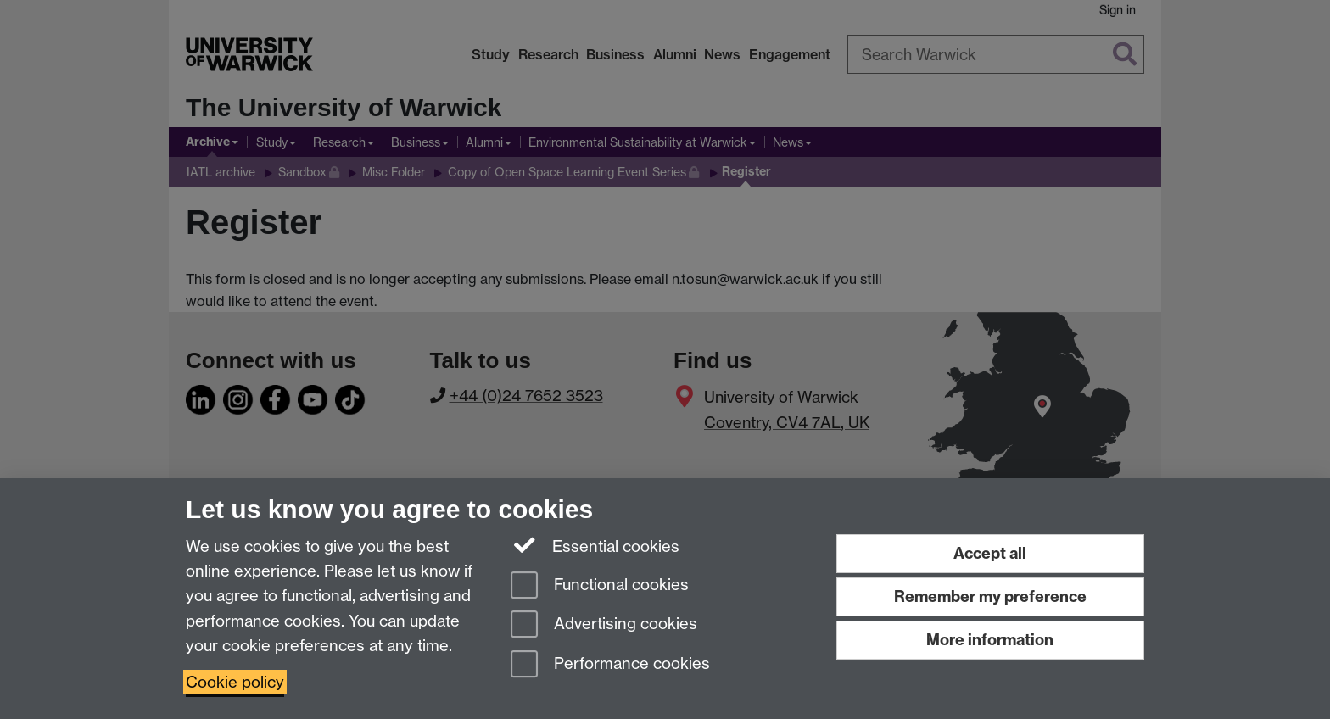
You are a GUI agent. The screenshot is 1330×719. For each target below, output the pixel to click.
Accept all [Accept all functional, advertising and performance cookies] (989, 553)
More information (989, 639)
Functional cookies (600, 586)
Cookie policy (235, 682)
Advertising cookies (604, 625)
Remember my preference (990, 596)
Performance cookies (610, 665)
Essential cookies (595, 545)
